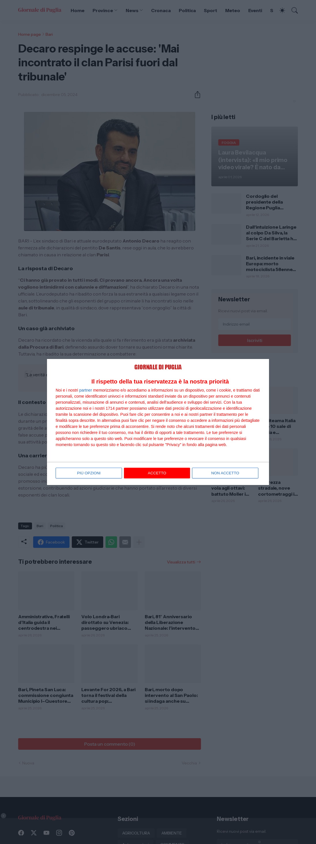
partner (85, 390)
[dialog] (158, 422)
